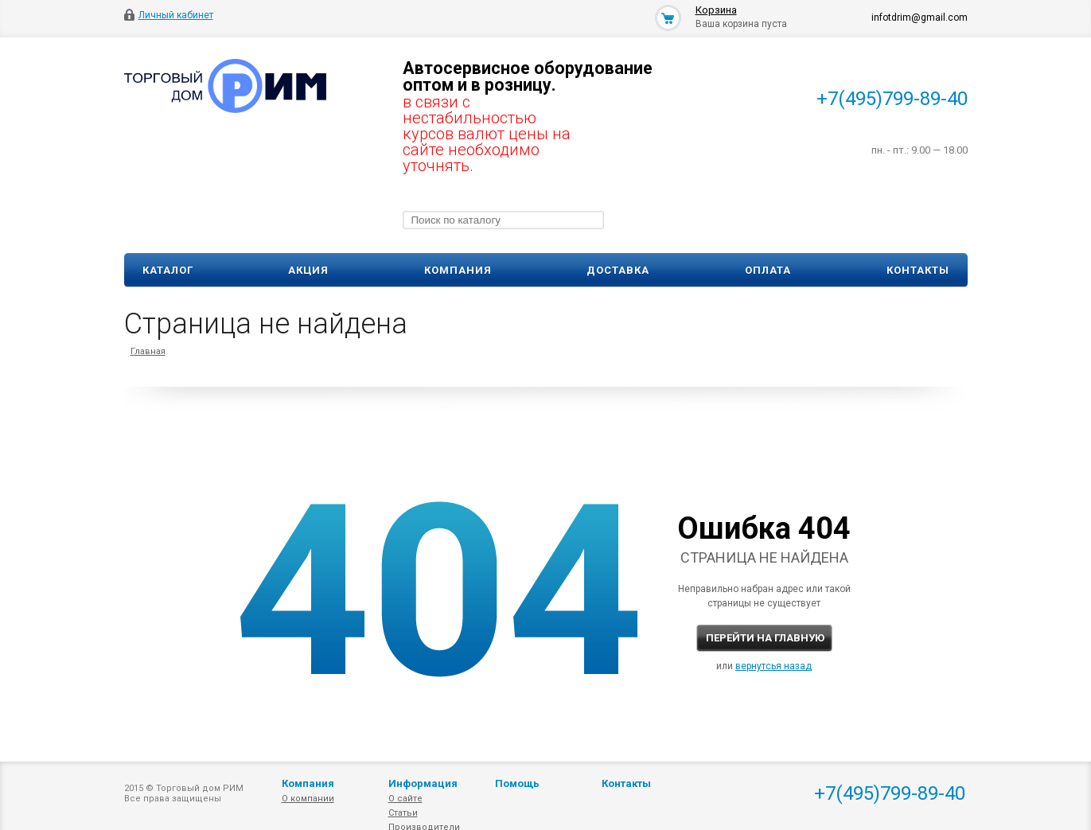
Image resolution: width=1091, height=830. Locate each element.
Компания (458, 270)
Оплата (768, 270)
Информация (423, 783)
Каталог (167, 270)
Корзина (716, 10)
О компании (308, 798)
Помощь (517, 783)
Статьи (403, 813)
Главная (148, 351)
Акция (308, 270)
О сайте (405, 798)
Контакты (917, 270)
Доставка (617, 270)
